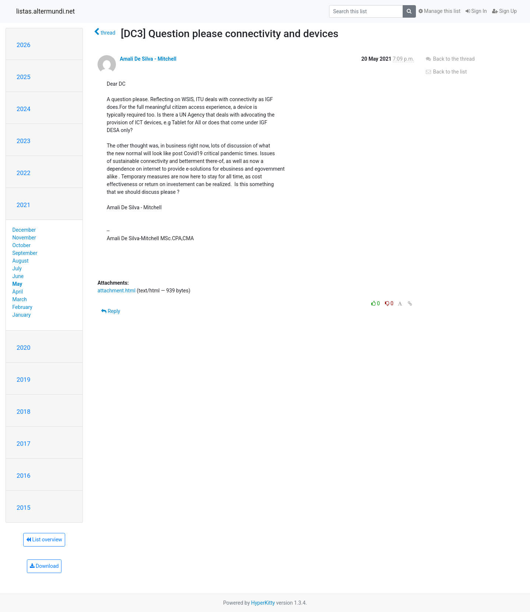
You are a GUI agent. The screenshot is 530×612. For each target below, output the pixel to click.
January (22, 315)
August (21, 261)
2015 (24, 507)
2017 (24, 443)
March (20, 299)
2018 (24, 411)
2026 (24, 45)
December (24, 230)
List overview (44, 539)
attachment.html (116, 290)
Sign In (476, 11)
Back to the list (446, 72)
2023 (24, 141)
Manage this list (439, 11)
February (22, 307)
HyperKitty (263, 603)
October (22, 245)
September (25, 253)
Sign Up (504, 11)
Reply (110, 311)
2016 (24, 475)
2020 (24, 347)
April (18, 292)
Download (44, 566)
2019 (24, 379)
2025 (24, 77)
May (17, 284)
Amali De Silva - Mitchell (148, 59)
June (18, 276)
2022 (24, 173)
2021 (24, 205)
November (24, 238)
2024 (24, 109)
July (17, 268)
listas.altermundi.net (45, 11)
